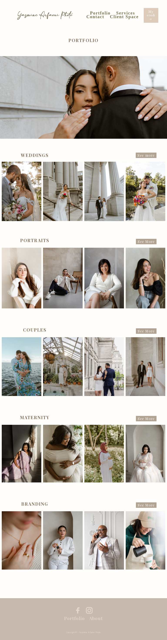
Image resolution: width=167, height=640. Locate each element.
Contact (95, 17)
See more (146, 155)
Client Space (124, 17)
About (96, 618)
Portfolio (100, 13)
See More (146, 241)
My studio (151, 15)
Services (125, 13)
